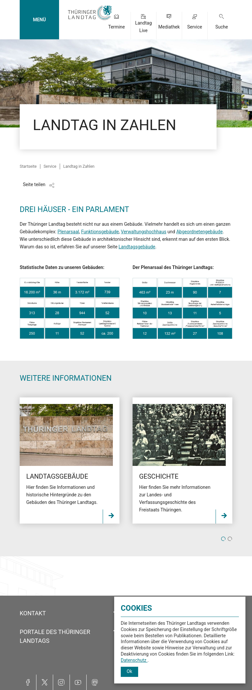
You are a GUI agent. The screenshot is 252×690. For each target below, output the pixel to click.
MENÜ (39, 19)
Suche (221, 26)
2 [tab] (229, 539)
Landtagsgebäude (136, 246)
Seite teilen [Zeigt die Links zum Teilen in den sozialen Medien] (34, 184)
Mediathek (168, 26)
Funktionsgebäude (100, 231)
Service (194, 26)
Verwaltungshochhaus (143, 231)
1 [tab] (223, 539)
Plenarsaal (68, 231)
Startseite (28, 166)
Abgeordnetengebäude (199, 231)
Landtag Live (143, 26)
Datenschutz (134, 660)
